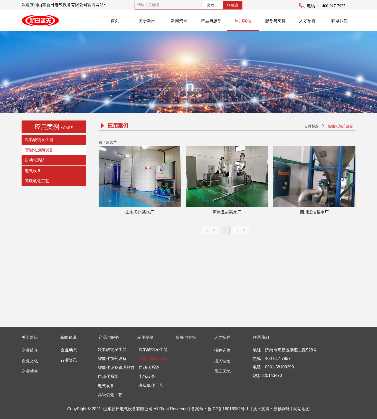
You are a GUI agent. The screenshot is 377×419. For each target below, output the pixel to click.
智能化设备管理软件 (116, 367)
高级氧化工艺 (37, 181)
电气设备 (33, 171)
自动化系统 (35, 160)
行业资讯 (69, 360)
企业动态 (69, 350)
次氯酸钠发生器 (39, 139)
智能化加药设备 (39, 150)
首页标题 (311, 126)
